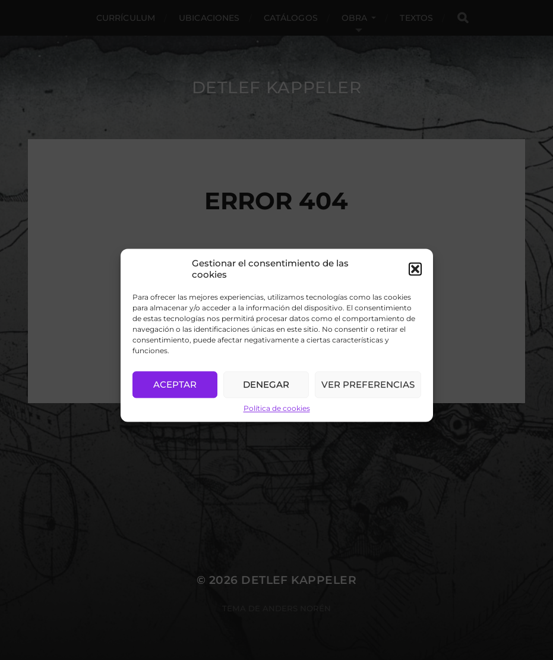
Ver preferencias (368, 393)
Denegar (266, 393)
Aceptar (175, 393)
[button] (415, 278)
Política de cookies (277, 417)
